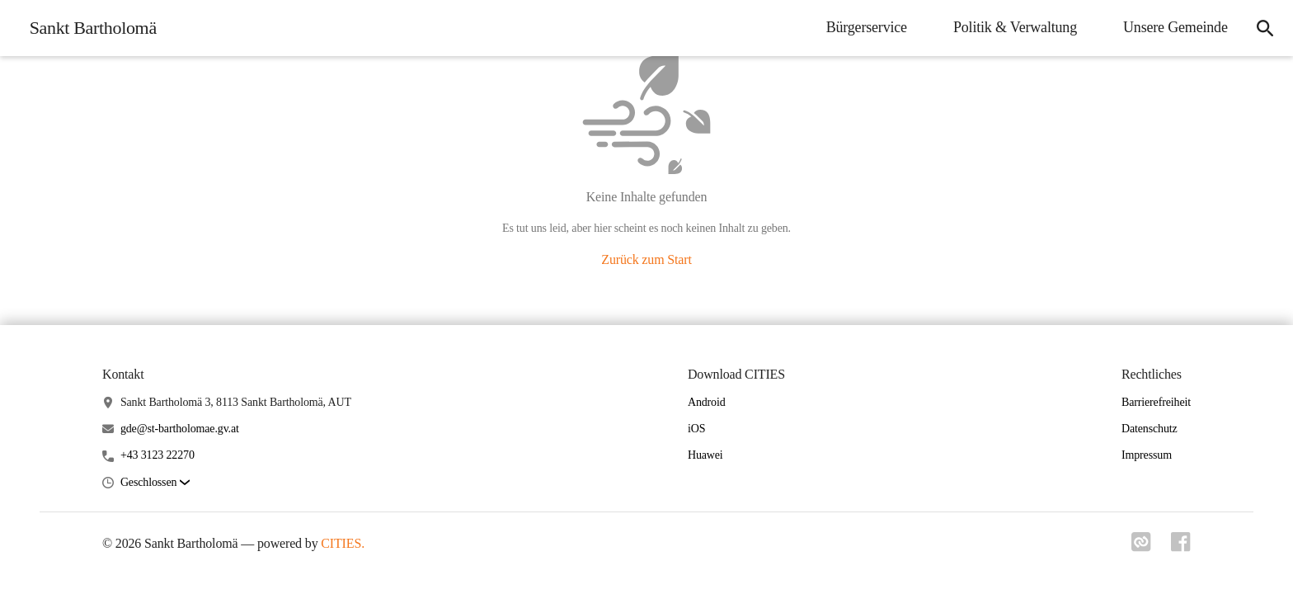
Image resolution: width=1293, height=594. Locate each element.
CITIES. (342, 543)
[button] (155, 483)
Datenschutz (1149, 428)
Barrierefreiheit (1156, 402)
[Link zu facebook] (1181, 542)
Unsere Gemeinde (1174, 27)
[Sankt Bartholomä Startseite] (88, 28)
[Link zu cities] (1141, 542)
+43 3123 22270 (157, 455)
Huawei (705, 455)
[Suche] (1265, 28)
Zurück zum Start (646, 259)
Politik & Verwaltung (1014, 27)
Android (707, 402)
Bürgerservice (865, 27)
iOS (696, 428)
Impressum (1146, 455)
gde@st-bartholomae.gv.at (179, 428)
